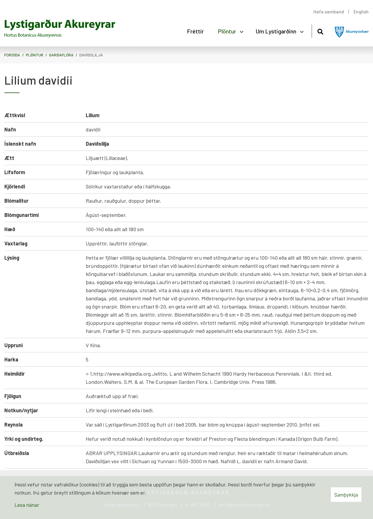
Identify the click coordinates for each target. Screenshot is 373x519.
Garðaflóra (61, 54)
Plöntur (34, 54)
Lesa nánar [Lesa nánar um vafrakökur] (27, 505)
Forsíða (12, 54)
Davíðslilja (91, 54)
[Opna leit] (320, 30)
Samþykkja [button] (346, 494)
